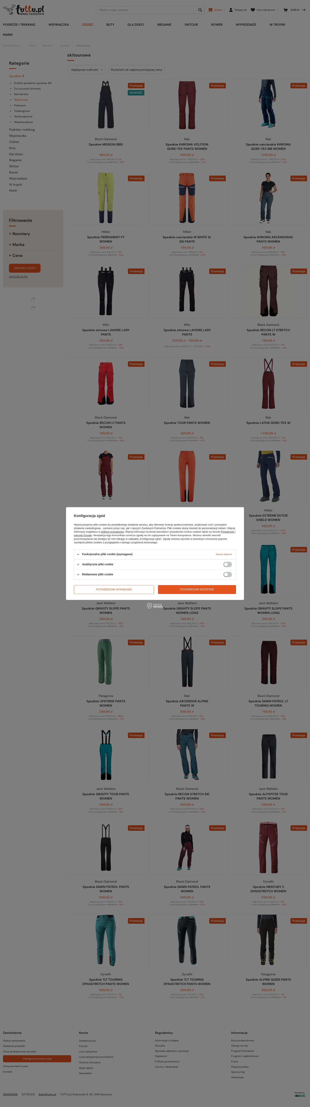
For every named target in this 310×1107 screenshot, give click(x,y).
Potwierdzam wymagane (114, 589)
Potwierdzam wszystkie (197, 589)
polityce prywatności (112, 531)
